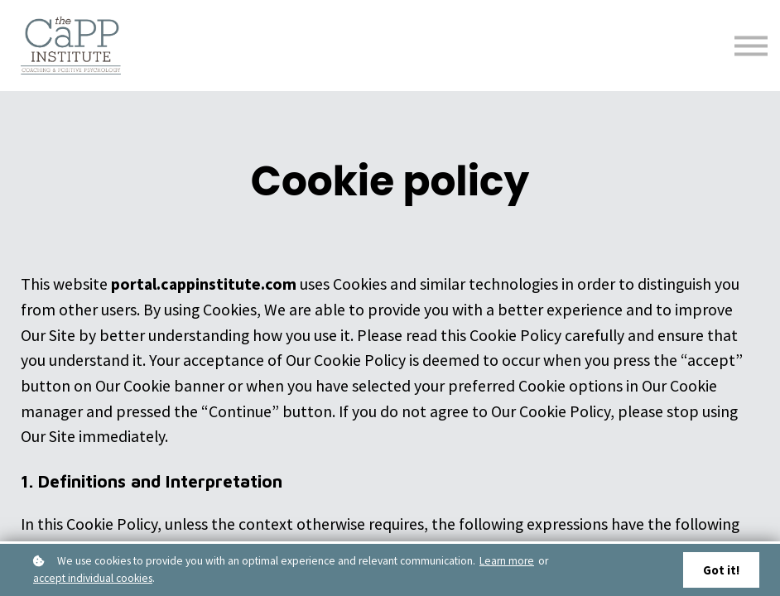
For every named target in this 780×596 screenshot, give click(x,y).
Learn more (506, 560)
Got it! (720, 569)
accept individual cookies (92, 577)
